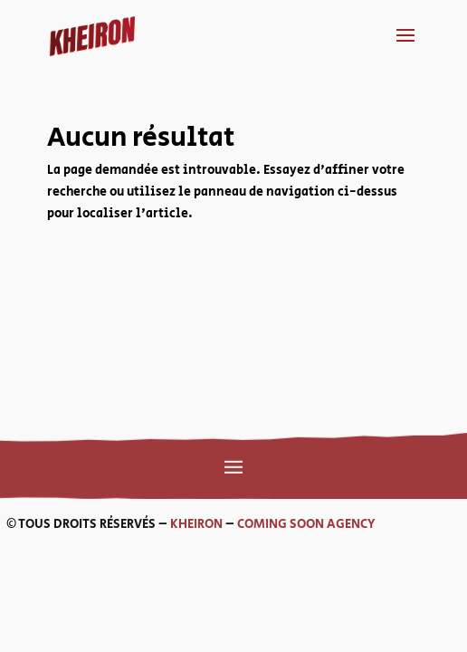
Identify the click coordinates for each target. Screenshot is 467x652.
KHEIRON (146, 524)
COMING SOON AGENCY (256, 524)
